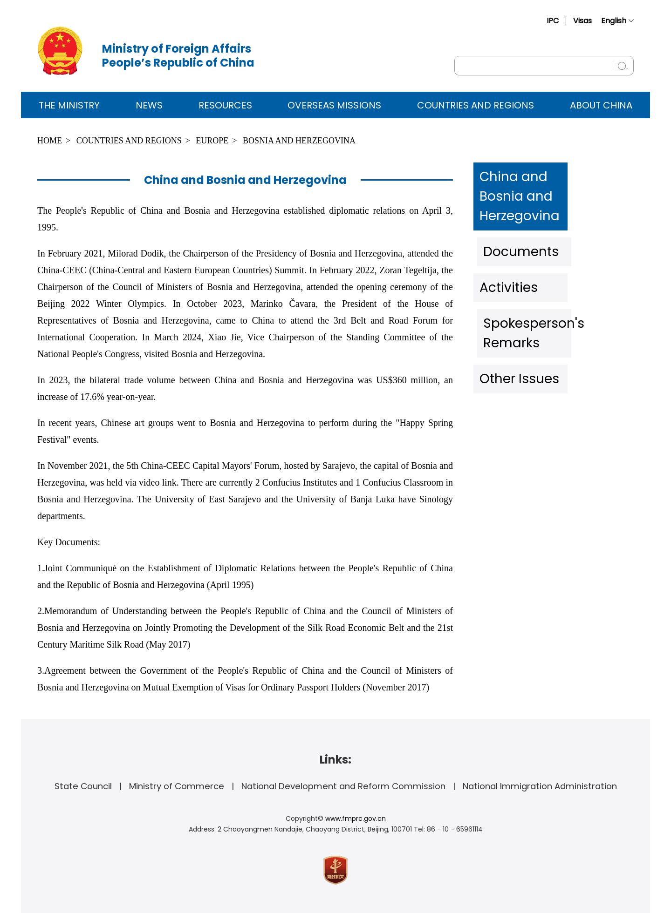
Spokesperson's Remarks (544, 278)
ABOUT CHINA (601, 105)
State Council (83, 786)
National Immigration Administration (540, 786)
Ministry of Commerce (176, 786)
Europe (212, 140)
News (149, 105)
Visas (582, 20)
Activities (505, 248)
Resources (225, 105)
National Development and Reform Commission (343, 786)
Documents (512, 218)
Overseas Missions (334, 105)
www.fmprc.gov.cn (355, 818)
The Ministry (69, 105)
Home (49, 140)
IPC (553, 20)
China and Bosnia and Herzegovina (537, 181)
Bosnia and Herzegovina (299, 140)
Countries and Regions (475, 105)
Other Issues (514, 309)
